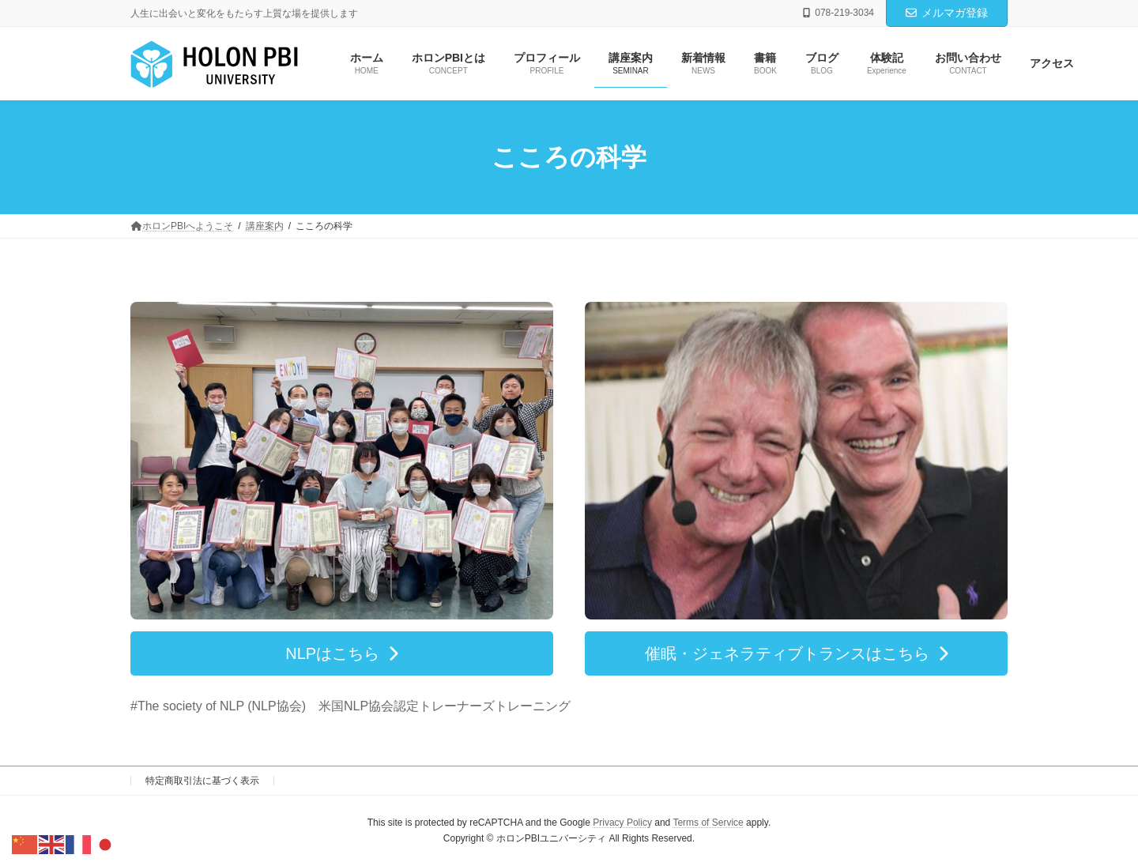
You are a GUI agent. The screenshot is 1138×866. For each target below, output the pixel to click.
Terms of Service (708, 822)
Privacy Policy (622, 822)
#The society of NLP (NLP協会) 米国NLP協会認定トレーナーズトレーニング (350, 706)
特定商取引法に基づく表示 (202, 780)
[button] (341, 653)
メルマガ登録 (947, 12)
